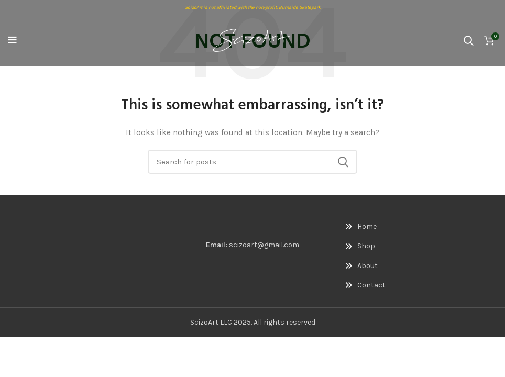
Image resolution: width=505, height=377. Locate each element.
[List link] (379, 226)
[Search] (468, 40)
